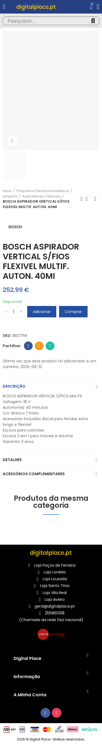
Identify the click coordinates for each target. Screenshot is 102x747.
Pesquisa (93, 21)
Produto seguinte (95, 199)
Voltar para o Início (88, 199)
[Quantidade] (13, 311)
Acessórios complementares (34, 474)
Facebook (28, 345)
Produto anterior (82, 199)
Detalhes (12, 459)
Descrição (14, 386)
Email (39, 345)
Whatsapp (50, 345)
